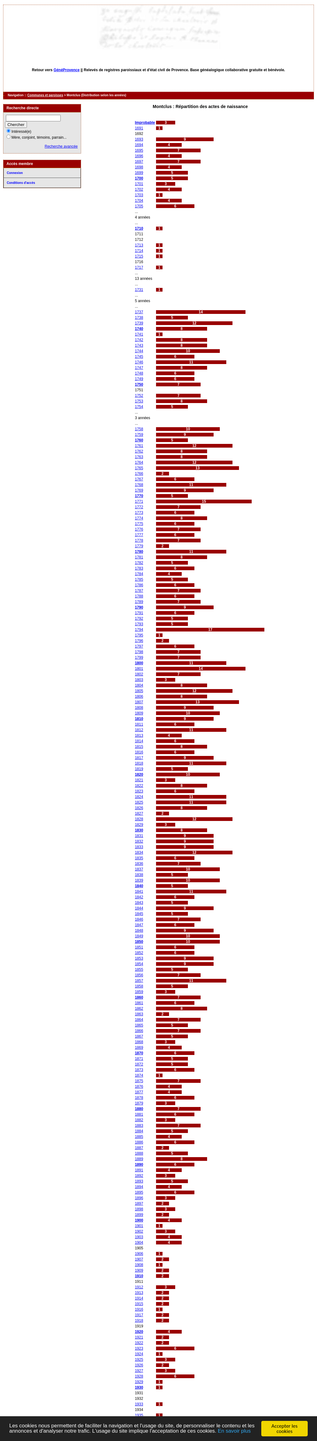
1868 (139, 1042)
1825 (139, 802)
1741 (139, 334)
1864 (139, 1020)
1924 (139, 1354)
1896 (139, 1198)
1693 (139, 139)
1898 (139, 1209)
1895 (139, 1192)
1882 (139, 1120)
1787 (139, 590)
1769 (139, 490)
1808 (139, 707)
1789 (139, 602)
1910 (139, 1276)
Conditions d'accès (21, 182)
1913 (139, 1293)
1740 (139, 329)
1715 (139, 256)
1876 (139, 1086)
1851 (139, 947)
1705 (139, 206)
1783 (139, 568)
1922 (139, 1343)
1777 (139, 535)
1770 (139, 496)
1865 (139, 1025)
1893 (139, 1181)
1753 (139, 401)
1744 (139, 351)
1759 (139, 434)
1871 (139, 1059)
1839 (139, 880)
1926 (139, 1365)
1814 (139, 741)
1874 (139, 1075)
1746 (139, 362)
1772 (139, 507)
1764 (139, 462)
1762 (139, 451)
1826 (139, 808)
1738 (139, 317)
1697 (139, 161)
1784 (139, 574)
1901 (139, 1226)
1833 (139, 847)
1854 (139, 964)
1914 (139, 1298)
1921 (139, 1337)
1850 (139, 942)
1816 (139, 752)
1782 (139, 563)
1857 (139, 981)
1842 (139, 897)
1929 (139, 1382)
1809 (139, 713)
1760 (139, 440)
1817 (139, 758)
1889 (139, 1159)
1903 (139, 1237)
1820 (139, 774)
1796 (139, 641)
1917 (139, 1315)
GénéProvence (67, 70)
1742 (139, 340)
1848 (139, 930)
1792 (139, 618)
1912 (139, 1287)
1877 (139, 1092)
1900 (139, 1220)
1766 (139, 473)
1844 (139, 908)
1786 (139, 585)
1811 (139, 724)
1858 (139, 986)
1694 (139, 145)
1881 (139, 1114)
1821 (139, 780)
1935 (139, 1415)
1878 (139, 1098)
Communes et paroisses (45, 95)
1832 (139, 841)
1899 (139, 1215)
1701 (139, 184)
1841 (139, 891)
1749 (139, 379)
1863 (139, 1014)
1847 (139, 925)
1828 (139, 819)
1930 (139, 1387)
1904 (139, 1242)
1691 (139, 128)
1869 (139, 1047)
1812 (139, 730)
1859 (139, 992)
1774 (139, 518)
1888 (139, 1153)
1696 (139, 156)
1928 (139, 1376)
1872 (139, 1064)
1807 (139, 702)
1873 (139, 1070)
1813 (139, 735)
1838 (139, 875)
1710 (139, 228)
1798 (139, 652)
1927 (139, 1371)
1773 (139, 512)
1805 (139, 691)
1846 (139, 919)
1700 (139, 178)
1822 (139, 785)
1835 (139, 858)
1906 (139, 1254)
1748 (139, 373)
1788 (139, 596)
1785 (139, 579)
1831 (139, 836)
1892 (139, 1176)
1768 (139, 485)
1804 (139, 685)
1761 (139, 446)
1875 (139, 1081)
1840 (139, 886)
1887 (139, 1148)
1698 (139, 167)
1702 (139, 189)
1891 (139, 1170)
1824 (139, 797)
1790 (139, 607)
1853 (139, 958)
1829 (139, 824)
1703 (139, 195)
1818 (139, 763)
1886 (139, 1142)
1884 (139, 1131)
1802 (139, 674)
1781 (139, 557)
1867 (139, 1036)
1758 (139, 429)
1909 (139, 1270)
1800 (139, 663)
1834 (139, 852)
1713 (139, 245)
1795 (139, 635)
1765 (139, 468)
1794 (139, 629)
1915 (139, 1304)
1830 (139, 830)
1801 (139, 668)
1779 (139, 546)
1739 (139, 323)
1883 (139, 1125)
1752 (139, 395)
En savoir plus (235, 1432)
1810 (139, 719)
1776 (139, 529)
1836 (139, 864)
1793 (139, 624)
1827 (139, 813)
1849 (139, 936)
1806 (139, 696)
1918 (139, 1320)
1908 (139, 1265)
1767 (139, 479)
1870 (139, 1053)
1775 (139, 524)
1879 (139, 1103)
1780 (139, 551)
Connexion (15, 173)
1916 (139, 1309)
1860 (139, 997)
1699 (139, 173)
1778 (139, 540)
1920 (139, 1332)
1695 (139, 150)
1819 (139, 769)
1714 (139, 251)
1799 (139, 657)
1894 (139, 1187)
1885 (139, 1137)
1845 (139, 914)
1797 (139, 646)
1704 (139, 200)
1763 (139, 457)
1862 (139, 1008)
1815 (139, 746)
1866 (139, 1031)
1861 (139, 1003)
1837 (139, 869)
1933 (139, 1404)
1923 (139, 1348)
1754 (139, 407)
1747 (139, 368)
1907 (139, 1259)
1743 (139, 345)
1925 (139, 1359)
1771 (139, 501)
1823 (139, 791)
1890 (139, 1164)
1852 (139, 953)
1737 (139, 312)
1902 (139, 1231)
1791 (139, 613)
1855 (139, 969)
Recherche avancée (61, 146)
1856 (139, 975)
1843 (139, 903)
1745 (139, 356)
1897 (139, 1203)
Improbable (145, 122)
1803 (139, 680)
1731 (139, 290)
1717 (139, 267)
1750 (139, 384)
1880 (139, 1109)
